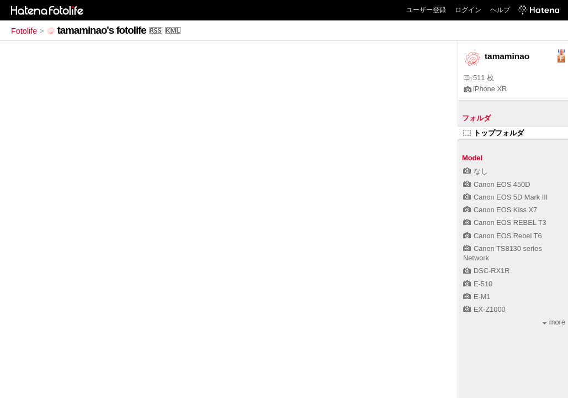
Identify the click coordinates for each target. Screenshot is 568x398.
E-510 (477, 284)
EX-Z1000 (484, 309)
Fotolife (24, 31)
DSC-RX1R (486, 270)
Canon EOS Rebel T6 (502, 236)
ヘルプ (500, 10)
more (554, 322)
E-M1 (477, 296)
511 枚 (479, 78)
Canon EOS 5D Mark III (505, 197)
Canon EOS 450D (496, 184)
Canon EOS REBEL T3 (504, 222)
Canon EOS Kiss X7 (500, 210)
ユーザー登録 (426, 10)
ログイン (468, 10)
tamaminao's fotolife (101, 30)
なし (475, 171)
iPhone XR (485, 89)
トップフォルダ (493, 133)
